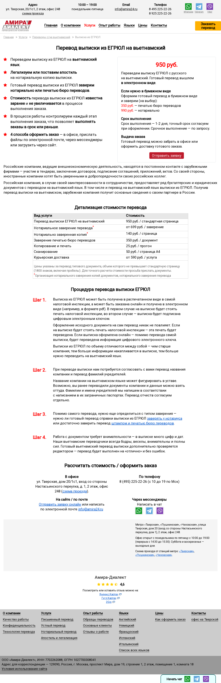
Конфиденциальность (19, 625)
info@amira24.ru (126, 9)
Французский (128, 631)
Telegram (199, 12)
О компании (70, 25)
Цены (142, 25)
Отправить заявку (166, 155)
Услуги (46, 613)
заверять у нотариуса (164, 418)
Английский (127, 619)
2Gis (109, 602)
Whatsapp (188, 12)
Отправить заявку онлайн (60, 504)
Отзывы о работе (96, 631)
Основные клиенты (97, 625)
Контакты (159, 25)
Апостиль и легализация (59, 638)
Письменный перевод (57, 619)
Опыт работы (109, 25)
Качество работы (16, 619)
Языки (129, 25)
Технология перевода (19, 631)
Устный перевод (53, 625)
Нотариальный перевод (58, 631)
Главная (50, 25)
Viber (209, 12)
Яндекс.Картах (108, 594)
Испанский (127, 638)
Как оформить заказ (170, 619)
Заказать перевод (208, 26)
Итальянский (128, 644)
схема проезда (33, 13)
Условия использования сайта (24, 669)
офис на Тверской (204, 619)
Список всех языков (134, 650)
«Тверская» (186, 551)
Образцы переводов (98, 619)
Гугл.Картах (109, 598)
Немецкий (126, 625)
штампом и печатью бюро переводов (142, 423)
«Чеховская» (164, 555)
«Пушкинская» (144, 555)
